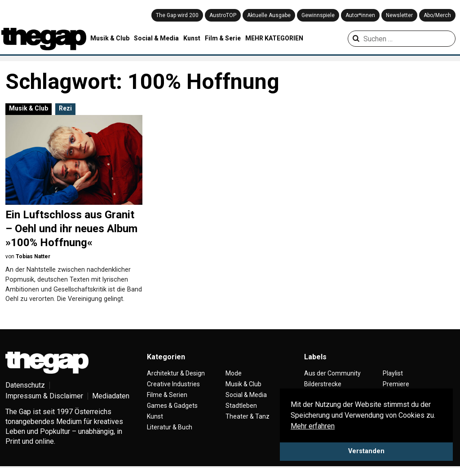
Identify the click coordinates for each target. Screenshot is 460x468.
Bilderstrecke (322, 384)
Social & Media (156, 38)
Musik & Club (109, 38)
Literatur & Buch (169, 427)
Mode (234, 373)
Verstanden (366, 451)
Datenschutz (25, 385)
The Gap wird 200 (177, 15)
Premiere (396, 384)
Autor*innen (360, 15)
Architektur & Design (176, 373)
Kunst (191, 38)
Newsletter (399, 15)
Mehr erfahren (313, 426)
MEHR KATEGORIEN (274, 38)
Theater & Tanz (248, 416)
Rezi (65, 108)
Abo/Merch (437, 15)
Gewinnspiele (318, 15)
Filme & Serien (167, 394)
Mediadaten (110, 396)
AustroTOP (222, 15)
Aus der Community (332, 373)
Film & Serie (223, 38)
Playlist (393, 373)
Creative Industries (173, 384)
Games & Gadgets (172, 405)
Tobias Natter (33, 256)
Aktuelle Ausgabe (269, 15)
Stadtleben (241, 405)
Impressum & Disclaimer (44, 396)
